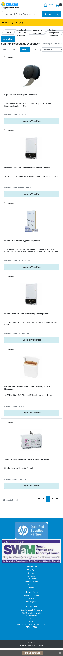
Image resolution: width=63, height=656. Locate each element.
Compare (9, 57)
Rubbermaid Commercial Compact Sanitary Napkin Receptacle (27, 387)
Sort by (38, 49)
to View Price (32, 121)
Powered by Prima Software (31, 645)
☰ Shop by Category (12, 22)
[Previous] (43, 499)
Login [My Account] (48, 5)
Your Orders (31, 579)
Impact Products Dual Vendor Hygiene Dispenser (26, 313)
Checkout (31, 573)
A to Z (31, 599)
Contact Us (31, 606)
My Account (31, 576)
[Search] (39, 14)
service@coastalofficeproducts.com (32, 624)
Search (25, 49)
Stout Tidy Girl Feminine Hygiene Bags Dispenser (26, 459)
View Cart (31, 570)
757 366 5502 (31, 627)
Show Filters (8, 39)
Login (31, 587)
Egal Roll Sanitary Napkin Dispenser (20, 95)
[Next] (52, 499)
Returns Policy (31, 581)
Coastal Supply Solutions (31, 610)
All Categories (31, 601)
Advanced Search (31, 596)
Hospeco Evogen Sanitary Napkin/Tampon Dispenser (28, 168)
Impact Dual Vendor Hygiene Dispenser (22, 241)
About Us (31, 584)
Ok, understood (32, 653)
